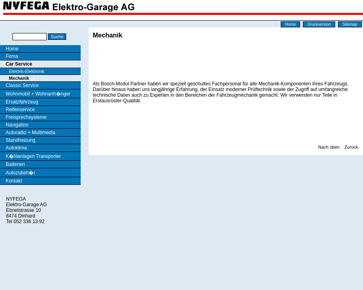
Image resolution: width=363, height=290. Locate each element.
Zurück (351, 147)
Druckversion (319, 24)
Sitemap (349, 24)
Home (290, 24)
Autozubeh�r (20, 173)
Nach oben (329, 147)
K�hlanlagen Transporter (33, 156)
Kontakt (14, 181)
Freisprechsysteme (26, 117)
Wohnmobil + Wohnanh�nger (38, 94)
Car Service (19, 64)
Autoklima (16, 148)
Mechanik (19, 78)
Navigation (17, 125)
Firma (12, 56)
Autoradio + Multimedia (30, 132)
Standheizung (20, 140)
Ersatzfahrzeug (22, 102)
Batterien (15, 164)
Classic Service (22, 85)
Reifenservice (20, 109)
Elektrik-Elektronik (26, 71)
